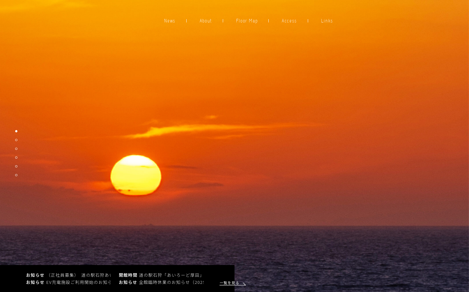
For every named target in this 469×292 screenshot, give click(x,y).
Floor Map (247, 21)
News (169, 21)
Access (289, 21)
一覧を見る (227, 282)
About (206, 21)
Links (327, 21)
